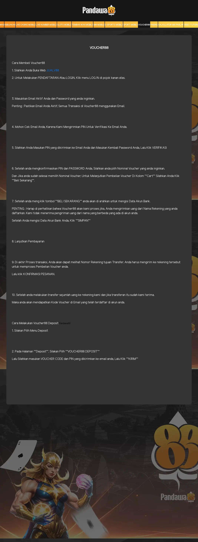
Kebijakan (9, 25)
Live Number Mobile (46, 25)
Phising (154, 25)
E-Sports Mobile (114, 25)
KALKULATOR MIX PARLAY (171, 25)
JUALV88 (52, 70)
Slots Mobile (64, 25)
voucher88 (144, 25)
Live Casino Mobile (26, 25)
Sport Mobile (130, 25)
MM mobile (99, 25)
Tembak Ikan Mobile (82, 25)
